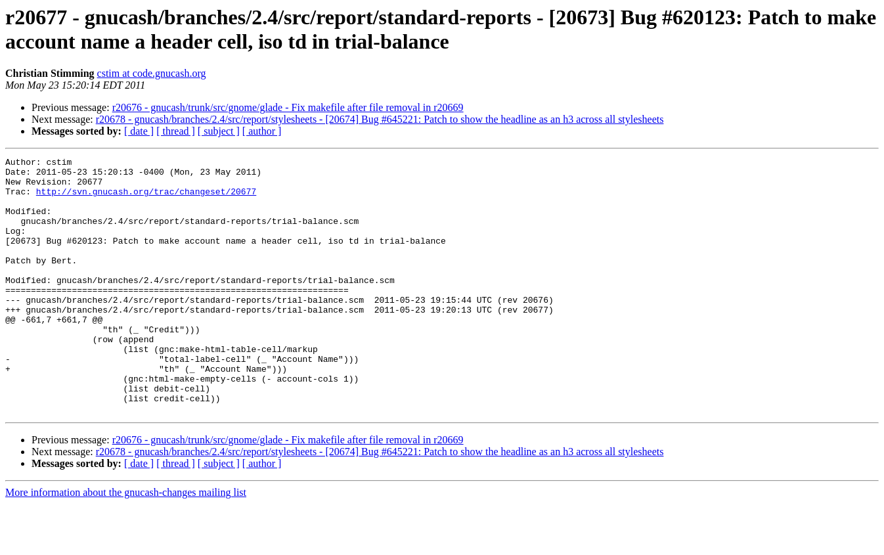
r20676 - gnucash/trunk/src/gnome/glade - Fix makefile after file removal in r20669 (288, 107)
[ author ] (262, 131)
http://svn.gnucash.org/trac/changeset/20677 (146, 199)
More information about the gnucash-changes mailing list (125, 543)
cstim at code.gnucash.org (151, 73)
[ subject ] (219, 131)
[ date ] (139, 131)
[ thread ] (175, 131)
